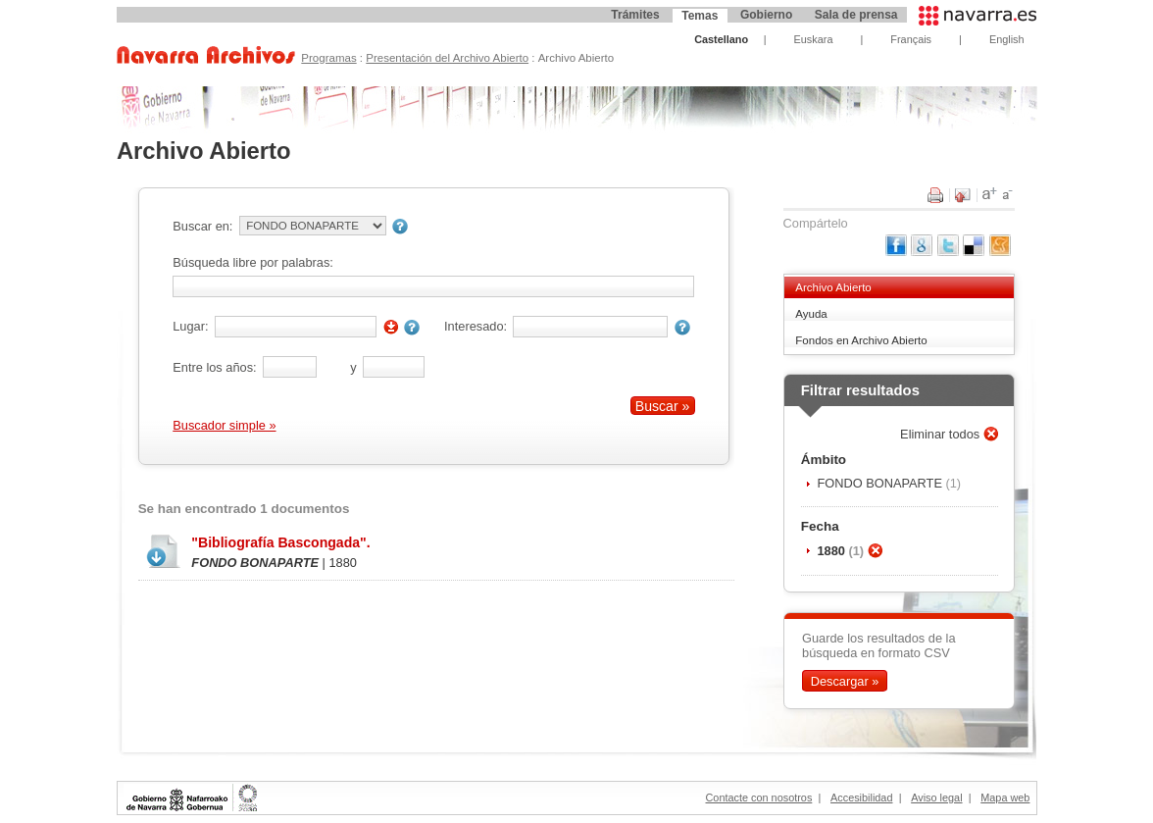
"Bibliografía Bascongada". (280, 542)
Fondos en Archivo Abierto (861, 340)
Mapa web (1004, 797)
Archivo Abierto (833, 287)
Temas (699, 16)
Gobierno (766, 15)
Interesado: (475, 326)
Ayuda (811, 314)
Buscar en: (202, 226)
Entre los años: (214, 367)
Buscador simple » (224, 425)
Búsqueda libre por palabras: (253, 262)
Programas (328, 58)
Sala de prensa (856, 15)
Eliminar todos (941, 434)
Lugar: (190, 326)
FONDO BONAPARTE (881, 483)
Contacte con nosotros (759, 797)
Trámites (635, 15)
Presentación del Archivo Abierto (447, 58)
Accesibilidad (861, 797)
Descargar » (845, 681)
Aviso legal (936, 797)
